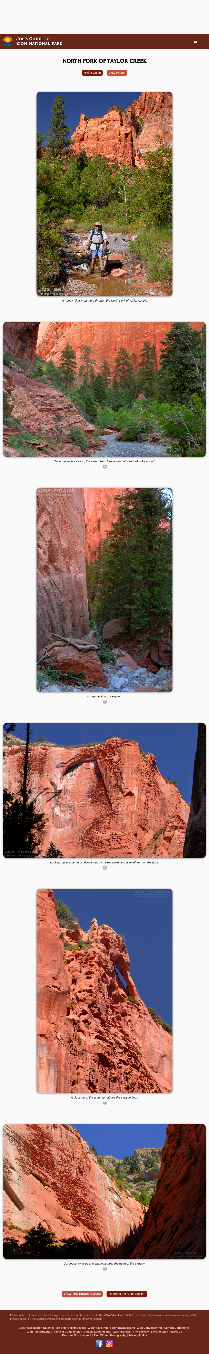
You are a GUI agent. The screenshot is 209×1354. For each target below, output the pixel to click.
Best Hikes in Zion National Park (39, 1327)
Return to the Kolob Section (127, 1293)
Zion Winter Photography (110, 1335)
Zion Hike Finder (98, 1327)
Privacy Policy (137, 1335)
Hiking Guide (92, 72)
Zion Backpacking (123, 1327)
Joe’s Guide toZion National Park (39, 41)
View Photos (117, 72)
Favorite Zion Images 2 (76, 1335)
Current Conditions (176, 1327)
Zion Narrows (122, 1331)
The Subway (141, 1331)
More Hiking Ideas (74, 1327)
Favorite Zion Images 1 (165, 1331)
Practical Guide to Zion (67, 1331)
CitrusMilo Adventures (111, 1315)
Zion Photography (38, 1331)
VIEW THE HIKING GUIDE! (82, 1293)
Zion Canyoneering (149, 1327)
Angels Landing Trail (97, 1331)
